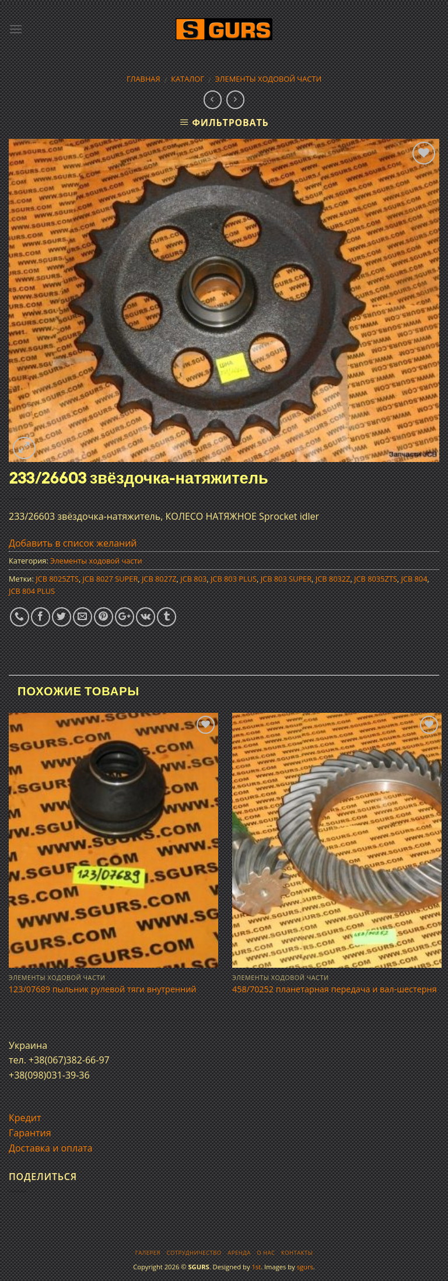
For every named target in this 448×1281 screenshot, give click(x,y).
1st (256, 1266)
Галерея (147, 1252)
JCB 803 (193, 578)
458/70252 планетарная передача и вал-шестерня (334, 989)
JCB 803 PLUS (234, 578)
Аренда (239, 1252)
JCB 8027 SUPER (110, 578)
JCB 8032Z (333, 578)
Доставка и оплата (51, 1148)
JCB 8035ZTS (375, 578)
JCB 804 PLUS (32, 591)
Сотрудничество (194, 1252)
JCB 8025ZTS (57, 578)
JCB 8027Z (159, 578)
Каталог (187, 79)
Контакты (297, 1252)
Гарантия (30, 1132)
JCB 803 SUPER (286, 578)
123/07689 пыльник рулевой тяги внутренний (103, 989)
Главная (143, 79)
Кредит (25, 1117)
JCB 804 (414, 578)
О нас (266, 1252)
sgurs (305, 1266)
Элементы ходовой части (268, 79)
